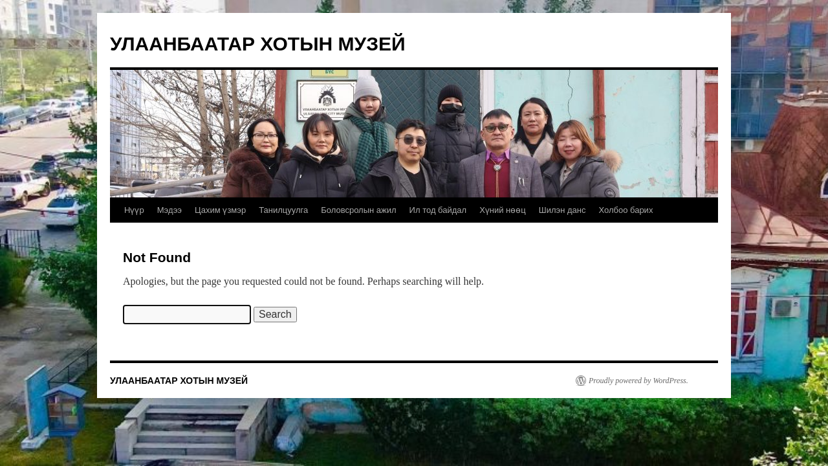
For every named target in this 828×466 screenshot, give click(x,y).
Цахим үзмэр (220, 210)
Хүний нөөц (502, 210)
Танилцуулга (283, 210)
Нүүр (134, 210)
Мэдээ (169, 210)
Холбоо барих (625, 210)
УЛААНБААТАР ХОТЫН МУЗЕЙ (258, 43)
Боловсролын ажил (358, 210)
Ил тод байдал (438, 210)
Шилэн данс (562, 210)
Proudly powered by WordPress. (638, 380)
